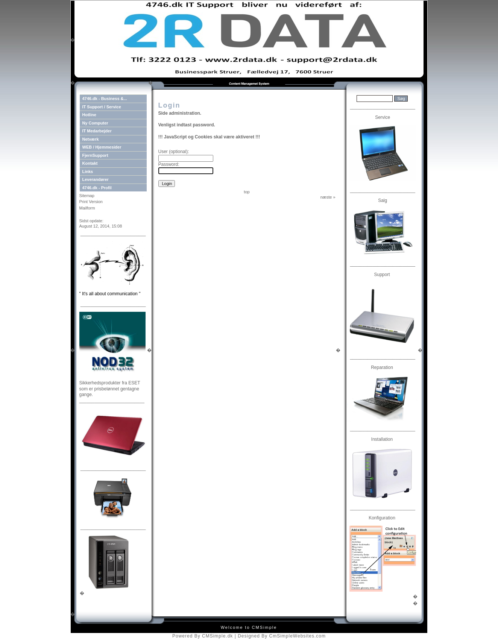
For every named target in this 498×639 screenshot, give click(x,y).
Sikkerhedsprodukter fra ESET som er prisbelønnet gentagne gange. (109, 388)
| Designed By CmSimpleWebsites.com (280, 636)
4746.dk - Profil (97, 187)
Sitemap (86, 195)
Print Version (91, 201)
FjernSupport (95, 155)
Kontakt (90, 163)
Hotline (89, 114)
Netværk (90, 139)
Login (85, 214)
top (246, 192)
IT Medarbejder (97, 131)
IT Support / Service (101, 107)
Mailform (87, 208)
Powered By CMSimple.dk (202, 636)
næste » (328, 197)
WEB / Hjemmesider (101, 147)
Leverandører (95, 179)
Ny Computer (95, 123)
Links (87, 171)
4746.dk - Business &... (104, 98)
